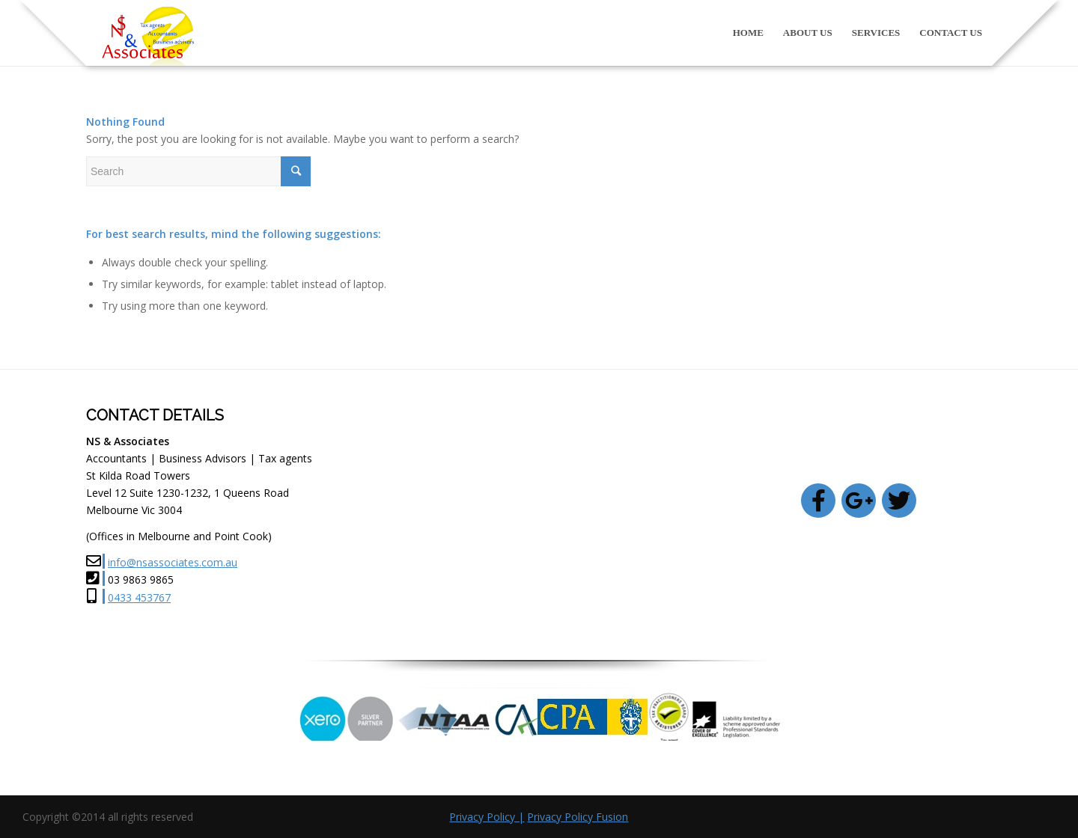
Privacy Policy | (486, 817)
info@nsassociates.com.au (172, 562)
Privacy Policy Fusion (577, 817)
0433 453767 (139, 597)
